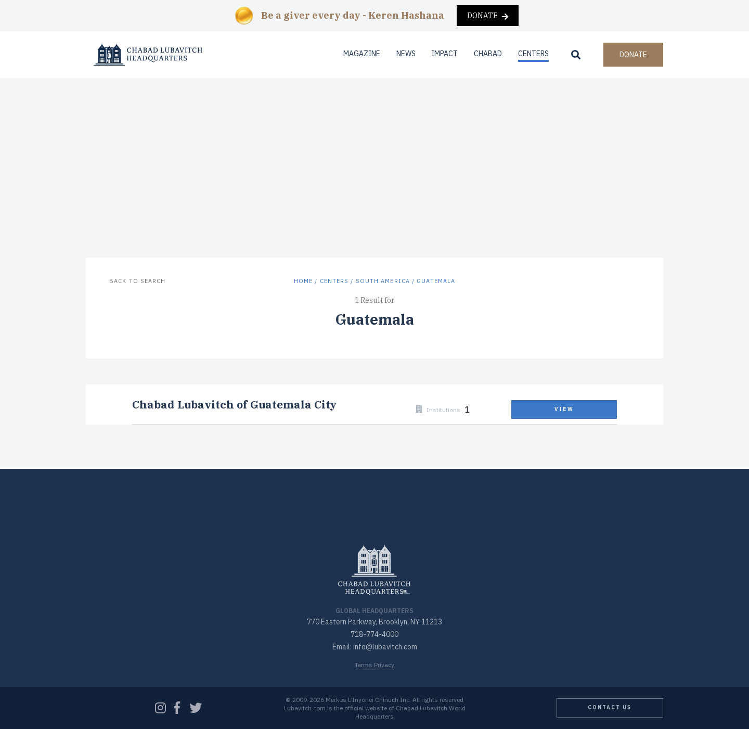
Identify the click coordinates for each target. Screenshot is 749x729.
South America (383, 281)
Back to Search (137, 281)
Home (303, 281)
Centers (533, 53)
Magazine (361, 53)
